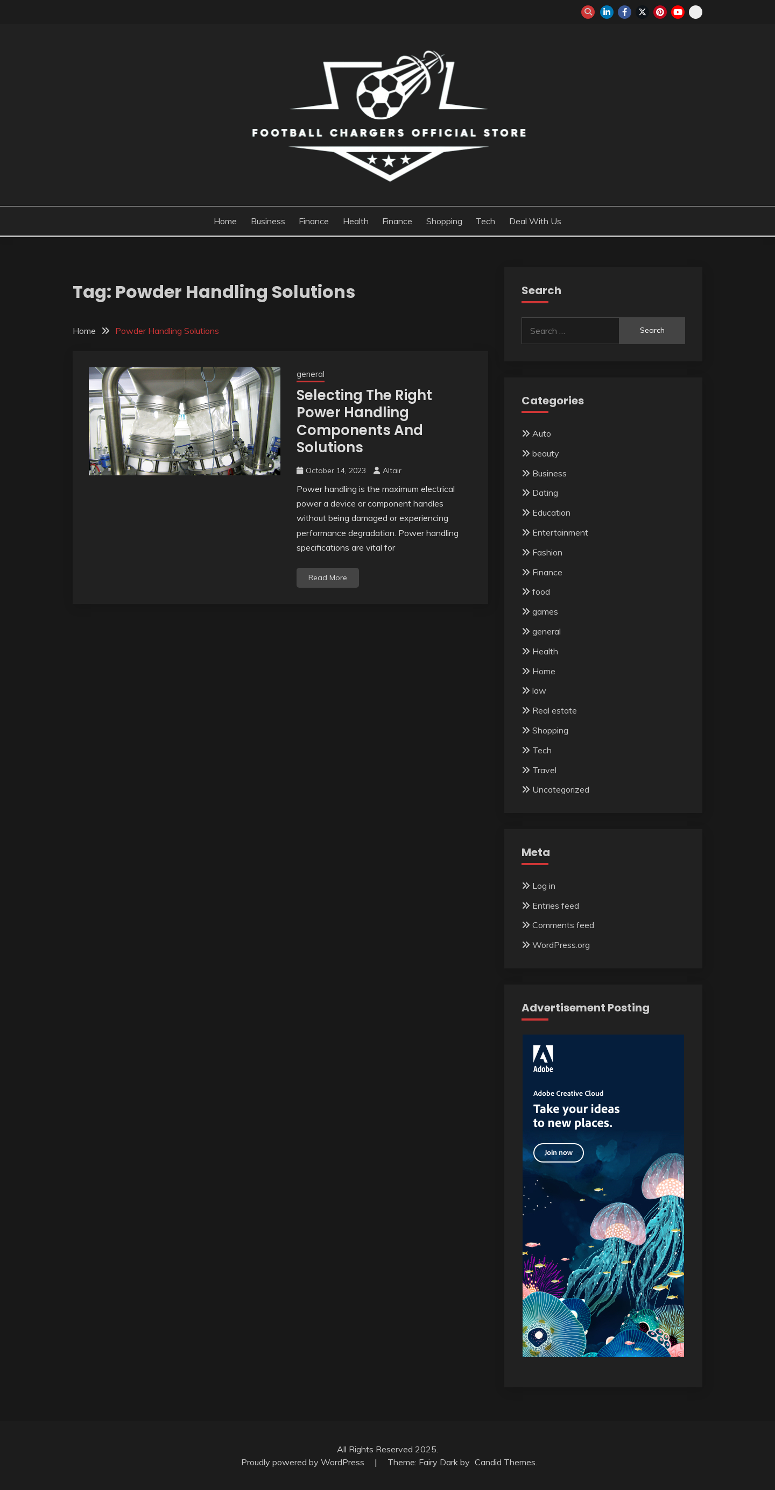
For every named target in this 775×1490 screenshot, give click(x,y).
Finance (314, 221)
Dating (545, 492)
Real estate (554, 710)
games (545, 611)
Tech (485, 221)
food (541, 591)
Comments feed (563, 924)
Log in (543, 885)
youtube (678, 12)
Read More (327, 577)
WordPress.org (561, 944)
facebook (624, 12)
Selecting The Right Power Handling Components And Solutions (364, 422)
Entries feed (555, 905)
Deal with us (535, 221)
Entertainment (560, 532)
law (539, 690)
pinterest (660, 12)
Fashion (547, 552)
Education (551, 512)
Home (225, 221)
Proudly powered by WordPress (304, 1462)
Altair (392, 470)
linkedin (607, 12)
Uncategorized (560, 789)
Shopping (444, 221)
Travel (544, 770)
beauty (545, 453)
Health (356, 221)
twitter (642, 12)
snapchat (695, 12)
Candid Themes (505, 1462)
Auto (541, 433)
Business (268, 221)
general (311, 374)
